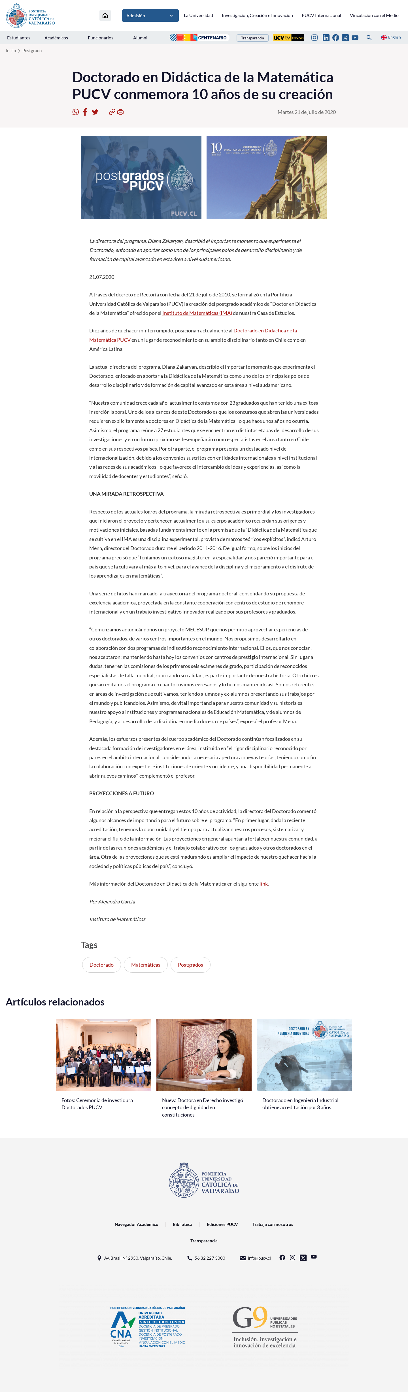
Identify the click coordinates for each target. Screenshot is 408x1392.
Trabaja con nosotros (272, 1224)
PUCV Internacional (321, 15)
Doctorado (102, 965)
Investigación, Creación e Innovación (257, 15)
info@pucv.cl (255, 1258)
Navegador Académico (136, 1224)
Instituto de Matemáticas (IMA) (197, 313)
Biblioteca (182, 1224)
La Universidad (198, 15)
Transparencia (252, 38)
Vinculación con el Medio (374, 15)
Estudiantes (18, 37)
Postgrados (190, 965)
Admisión (150, 15)
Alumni (140, 37)
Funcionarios (100, 37)
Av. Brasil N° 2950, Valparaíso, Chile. (134, 1258)
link (264, 883)
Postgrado (32, 50)
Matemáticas (145, 965)
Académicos (56, 37)
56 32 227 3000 (205, 1258)
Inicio (11, 50)
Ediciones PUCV (222, 1224)
